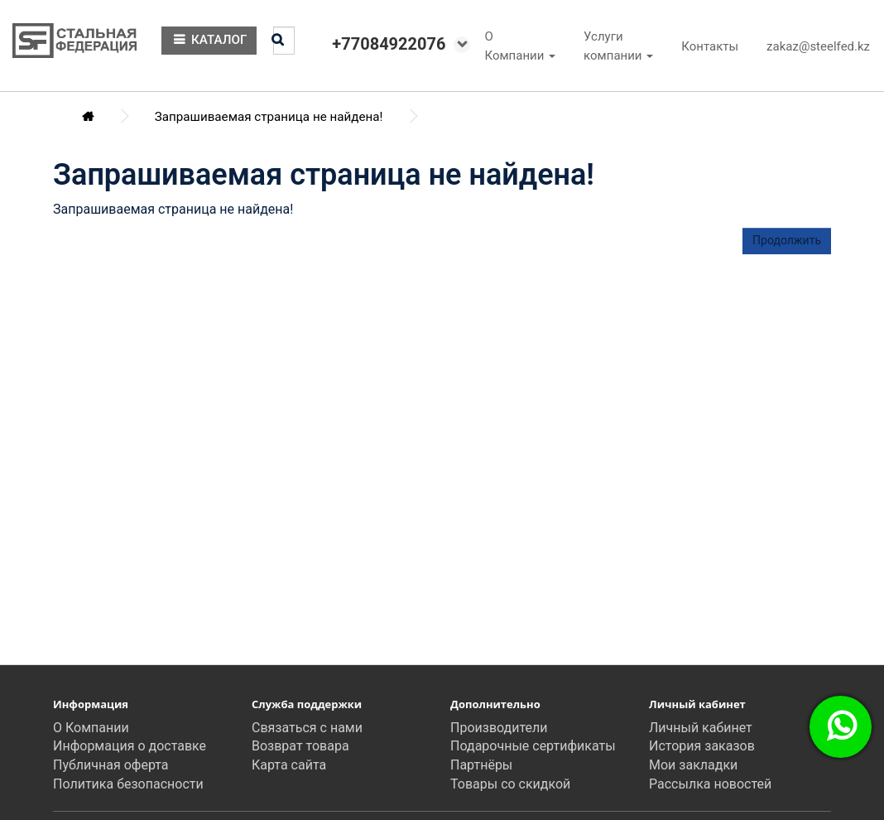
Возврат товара (300, 746)
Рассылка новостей (710, 784)
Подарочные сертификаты (533, 746)
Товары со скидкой (510, 784)
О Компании (91, 728)
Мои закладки (693, 765)
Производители (499, 728)
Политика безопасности (128, 784)
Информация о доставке (129, 746)
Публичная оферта (111, 765)
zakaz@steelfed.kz (818, 46)
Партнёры (481, 765)
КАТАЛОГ (209, 39)
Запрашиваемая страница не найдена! (269, 116)
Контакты (709, 46)
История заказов (702, 746)
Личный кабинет (700, 728)
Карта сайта (289, 765)
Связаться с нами (307, 728)
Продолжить (786, 240)
